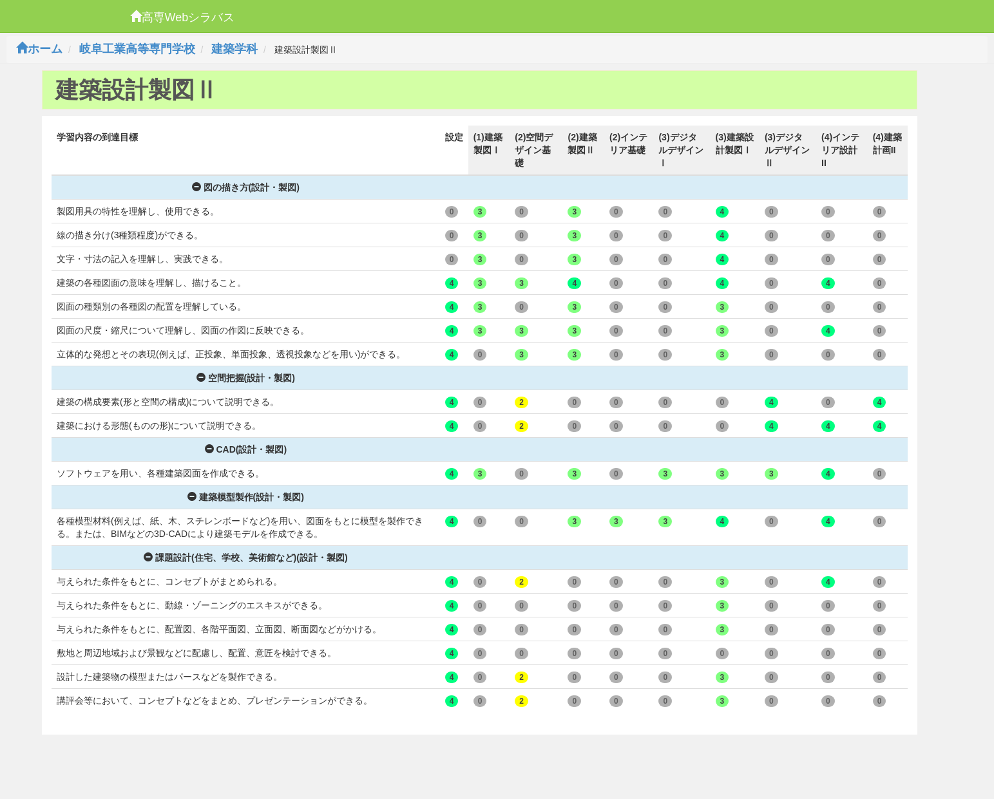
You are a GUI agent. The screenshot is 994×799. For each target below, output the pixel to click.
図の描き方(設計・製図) (246, 187)
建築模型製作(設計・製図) (245, 497)
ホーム (39, 48)
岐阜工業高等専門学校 (137, 48)
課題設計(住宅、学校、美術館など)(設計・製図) (246, 557)
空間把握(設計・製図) (245, 378)
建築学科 (234, 48)
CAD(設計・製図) (246, 449)
